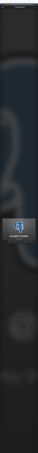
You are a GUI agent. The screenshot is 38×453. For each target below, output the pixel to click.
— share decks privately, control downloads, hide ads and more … (19, 4)
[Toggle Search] (35, 7)
